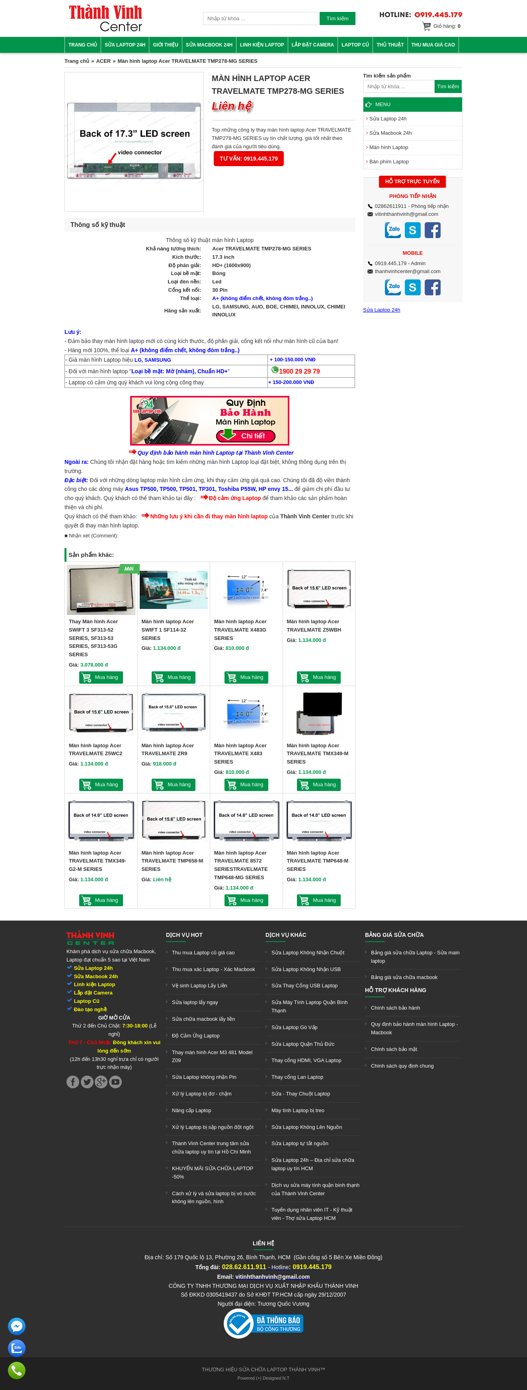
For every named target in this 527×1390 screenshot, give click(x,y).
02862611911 (391, 206)
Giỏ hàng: (447, 26)
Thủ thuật (390, 45)
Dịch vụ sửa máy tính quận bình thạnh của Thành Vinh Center (315, 1189)
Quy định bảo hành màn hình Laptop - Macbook (414, 1028)
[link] (105, 30)
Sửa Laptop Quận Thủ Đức (303, 1044)
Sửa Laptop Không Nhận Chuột (307, 953)
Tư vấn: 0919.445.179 (249, 158)
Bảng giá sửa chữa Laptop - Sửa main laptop (415, 957)
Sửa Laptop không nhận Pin (204, 1077)
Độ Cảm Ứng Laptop (196, 1036)
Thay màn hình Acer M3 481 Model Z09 (212, 1056)
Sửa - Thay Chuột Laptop (300, 1094)
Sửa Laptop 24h (125, 45)
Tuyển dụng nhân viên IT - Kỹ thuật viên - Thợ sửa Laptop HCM (311, 1214)
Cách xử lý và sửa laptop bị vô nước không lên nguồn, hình (214, 1197)
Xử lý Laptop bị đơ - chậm (202, 1094)
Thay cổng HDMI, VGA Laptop (306, 1060)
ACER (103, 61)
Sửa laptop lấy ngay (195, 1002)
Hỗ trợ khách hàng (395, 990)
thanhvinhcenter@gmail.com (408, 271)
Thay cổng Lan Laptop (297, 1077)
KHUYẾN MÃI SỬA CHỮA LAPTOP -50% (212, 1172)
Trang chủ (82, 45)
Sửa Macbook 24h (209, 45)
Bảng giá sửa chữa (394, 935)
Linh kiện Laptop (262, 45)
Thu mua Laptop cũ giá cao (203, 953)
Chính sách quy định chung (402, 1066)
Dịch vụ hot (184, 935)
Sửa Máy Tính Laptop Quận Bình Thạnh (309, 1006)
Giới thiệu (165, 45)
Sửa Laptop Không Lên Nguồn (306, 1127)
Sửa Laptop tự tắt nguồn (299, 1143)
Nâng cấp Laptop (191, 1110)
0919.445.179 (391, 263)
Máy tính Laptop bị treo (297, 1110)
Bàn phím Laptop (389, 162)
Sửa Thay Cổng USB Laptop (304, 986)
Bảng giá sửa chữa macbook (404, 977)
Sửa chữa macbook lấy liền (203, 1019)
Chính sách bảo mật (394, 1049)
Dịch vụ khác (285, 935)
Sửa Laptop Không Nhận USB (306, 969)
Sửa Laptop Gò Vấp (294, 1027)
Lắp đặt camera (313, 45)
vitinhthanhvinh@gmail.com (406, 214)
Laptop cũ (355, 45)
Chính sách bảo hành (395, 1008)
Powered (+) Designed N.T (264, 1378)
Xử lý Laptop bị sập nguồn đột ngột (213, 1127)
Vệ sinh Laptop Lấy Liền (199, 986)
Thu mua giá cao (433, 45)
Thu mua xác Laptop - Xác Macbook (213, 969)
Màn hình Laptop (388, 147)
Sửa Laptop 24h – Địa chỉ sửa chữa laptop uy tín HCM (312, 1164)
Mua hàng (106, 677)
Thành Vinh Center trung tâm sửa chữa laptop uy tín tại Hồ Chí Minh (211, 1147)
